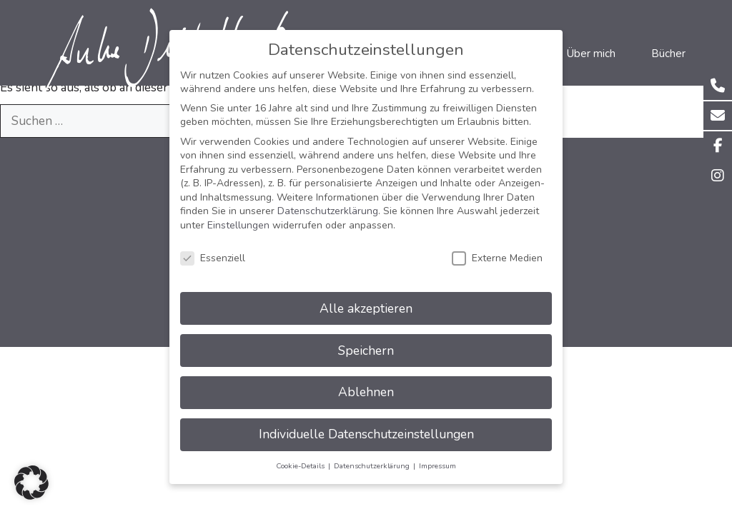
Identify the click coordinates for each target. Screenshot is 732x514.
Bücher (668, 53)
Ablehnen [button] (366, 379)
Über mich (591, 53)
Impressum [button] (437, 453)
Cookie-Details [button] (301, 453)
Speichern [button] (366, 337)
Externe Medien (497, 244)
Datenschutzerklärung (327, 198)
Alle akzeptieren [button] (366, 294)
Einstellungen (238, 212)
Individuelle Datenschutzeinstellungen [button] (366, 421)
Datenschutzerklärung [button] (373, 453)
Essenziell (212, 244)
